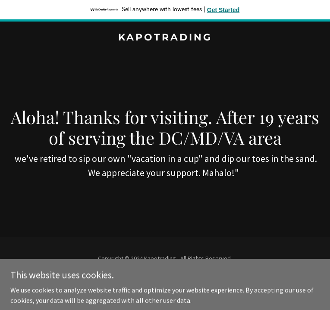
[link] (165, 38)
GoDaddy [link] (181, 278)
